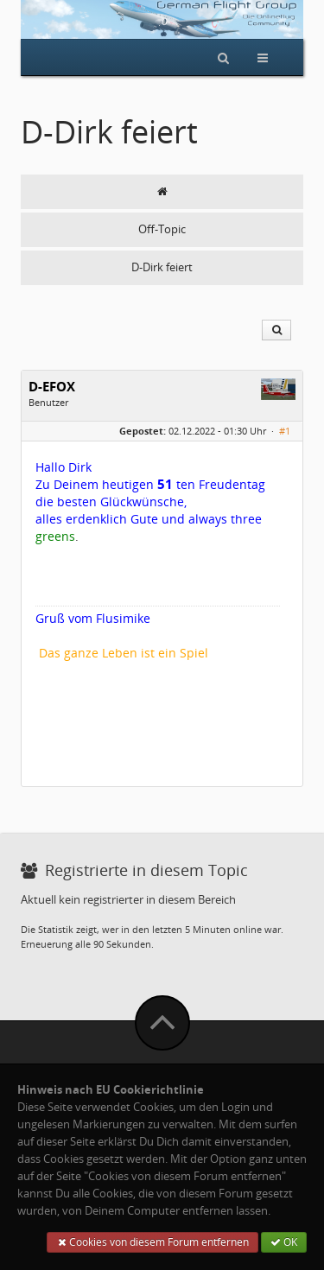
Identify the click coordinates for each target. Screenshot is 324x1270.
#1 (284, 430)
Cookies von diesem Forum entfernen (152, 1242)
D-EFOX (52, 387)
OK (283, 1242)
